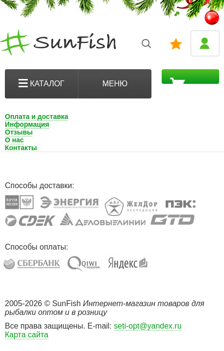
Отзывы (19, 132)
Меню (115, 83)
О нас (14, 140)
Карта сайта (26, 335)
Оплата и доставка (36, 116)
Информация (27, 124)
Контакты (21, 148)
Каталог (41, 83)
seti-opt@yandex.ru (148, 326)
